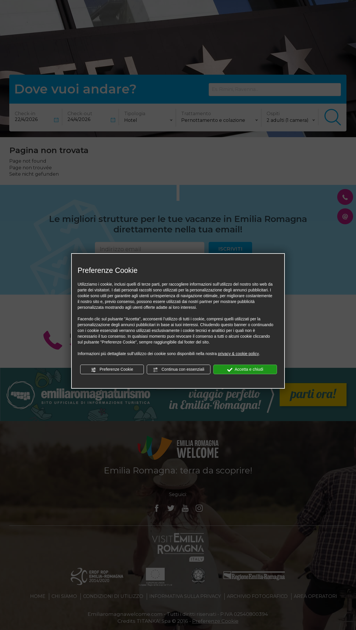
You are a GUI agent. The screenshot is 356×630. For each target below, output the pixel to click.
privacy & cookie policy (238, 353)
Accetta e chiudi (245, 369)
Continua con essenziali (178, 369)
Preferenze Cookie (112, 369)
